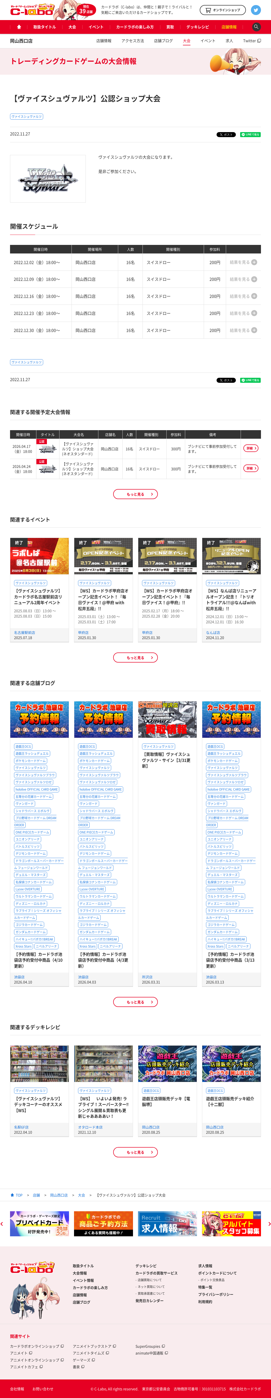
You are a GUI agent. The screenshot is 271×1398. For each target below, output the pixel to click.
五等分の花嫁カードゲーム (34, 796)
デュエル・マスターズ (31, 875)
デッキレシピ (197, 27)
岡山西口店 (21, 40)
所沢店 (147, 976)
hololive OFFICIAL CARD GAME (37, 789)
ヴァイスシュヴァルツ (27, 116)
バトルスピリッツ (28, 846)
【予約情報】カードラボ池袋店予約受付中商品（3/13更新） (230, 960)
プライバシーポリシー (215, 1294)
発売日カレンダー (150, 1300)
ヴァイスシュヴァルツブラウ (35, 775)
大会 (72, 27)
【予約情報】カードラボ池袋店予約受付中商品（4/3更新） (103, 960)
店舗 (36, 1194)
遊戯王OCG (23, 746)
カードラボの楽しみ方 (135, 27)
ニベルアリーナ (46, 946)
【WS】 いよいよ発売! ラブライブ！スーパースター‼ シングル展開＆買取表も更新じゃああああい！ (105, 1107)
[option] (39, 1223)
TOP (19, 1194)
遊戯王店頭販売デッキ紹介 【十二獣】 (230, 1101)
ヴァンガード (25, 803)
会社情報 (17, 1388)
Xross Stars (24, 946)
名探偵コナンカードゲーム (34, 882)
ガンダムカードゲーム (31, 932)
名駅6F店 (21, 1127)
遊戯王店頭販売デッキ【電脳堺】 (166, 1101)
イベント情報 (83, 1280)
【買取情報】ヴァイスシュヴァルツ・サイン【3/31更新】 (166, 760)
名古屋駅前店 (24, 632)
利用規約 (205, 1301)
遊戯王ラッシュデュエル (32, 753)
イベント (96, 27)
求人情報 (205, 1265)
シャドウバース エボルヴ (32, 811)
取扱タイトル (44, 27)
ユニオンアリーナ (28, 839)
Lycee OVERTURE (28, 889)
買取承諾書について (151, 1293)
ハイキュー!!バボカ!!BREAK (34, 939)
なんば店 (213, 632)
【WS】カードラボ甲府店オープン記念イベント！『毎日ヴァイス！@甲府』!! (167, 596)
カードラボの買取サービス (157, 1272)
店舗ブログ (163, 40)
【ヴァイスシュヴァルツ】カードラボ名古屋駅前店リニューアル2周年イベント (38, 596)
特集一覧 (205, 1286)
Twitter (249, 40)
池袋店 (19, 976)
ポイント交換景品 (212, 1280)
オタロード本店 (90, 1127)
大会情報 (80, 1272)
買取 (170, 27)
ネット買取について (151, 1286)
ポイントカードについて (217, 1272)
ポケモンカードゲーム (31, 761)
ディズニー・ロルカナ (31, 903)
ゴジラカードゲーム (29, 924)
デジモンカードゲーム (31, 853)
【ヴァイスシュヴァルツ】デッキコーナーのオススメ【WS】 (38, 1104)
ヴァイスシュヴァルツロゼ (34, 782)
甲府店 (83, 632)
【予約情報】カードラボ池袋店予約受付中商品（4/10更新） (38, 960)
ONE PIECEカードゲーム (32, 832)
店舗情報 (229, 27)
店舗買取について (150, 1280)
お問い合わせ (42, 1388)
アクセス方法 (132, 40)
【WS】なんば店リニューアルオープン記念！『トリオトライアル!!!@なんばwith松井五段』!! (231, 599)
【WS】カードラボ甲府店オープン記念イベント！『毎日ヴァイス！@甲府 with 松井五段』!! (103, 599)
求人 (229, 40)
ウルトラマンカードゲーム (34, 896)
